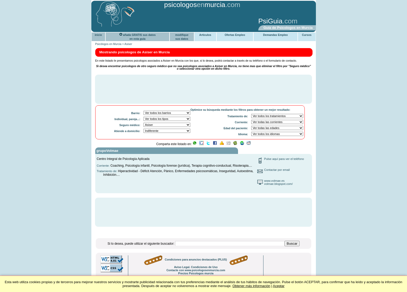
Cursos (306, 34)
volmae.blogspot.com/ (278, 183)
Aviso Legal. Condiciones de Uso (196, 267)
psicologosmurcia (194, 5)
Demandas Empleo (275, 34)
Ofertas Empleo (235, 34)
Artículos (205, 34)
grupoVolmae (107, 151)
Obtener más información (251, 286)
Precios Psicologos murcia (195, 273)
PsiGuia (270, 21)
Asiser (128, 44)
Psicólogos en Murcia (108, 44)
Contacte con (195, 270)
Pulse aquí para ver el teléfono (284, 158)
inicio (98, 34)
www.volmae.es (274, 180)
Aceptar (278, 286)
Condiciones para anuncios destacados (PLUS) (196, 259)
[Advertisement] (173, 21)
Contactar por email (277, 169)
